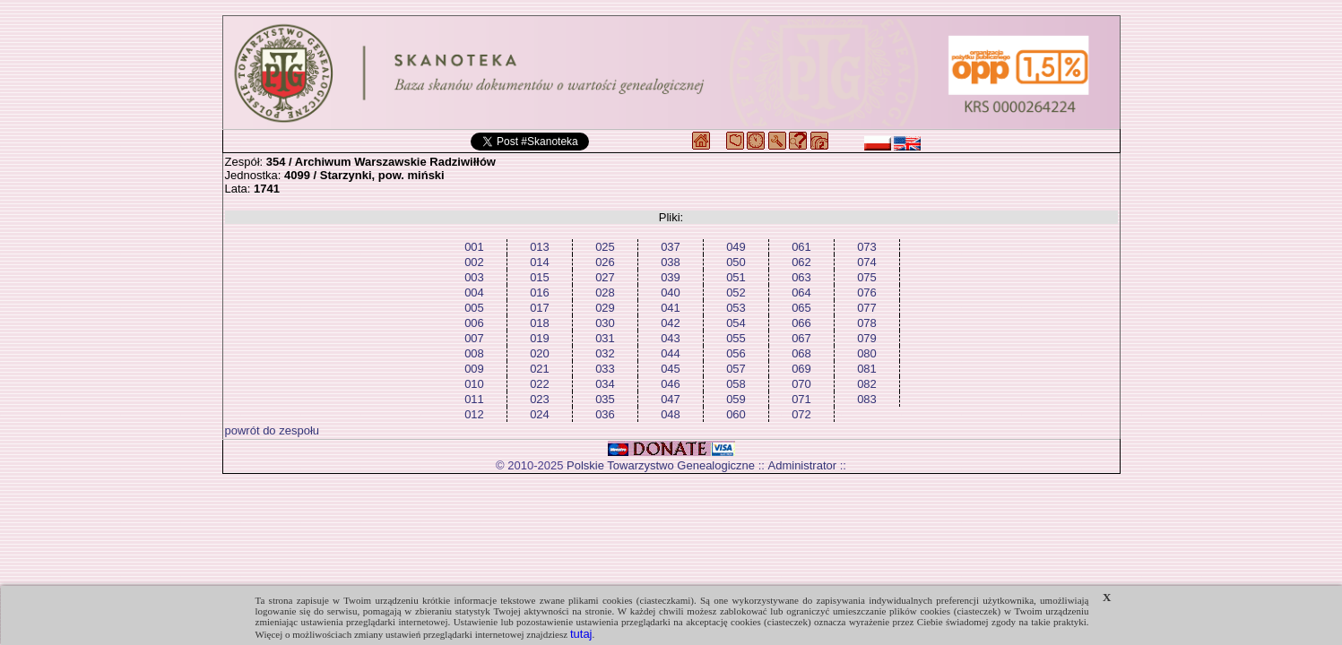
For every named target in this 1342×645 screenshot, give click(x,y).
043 (670, 338)
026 (605, 262)
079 (867, 338)
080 (867, 353)
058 (736, 384)
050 (736, 262)
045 (670, 368)
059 (736, 399)
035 (605, 399)
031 (605, 338)
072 (801, 414)
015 (540, 277)
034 (605, 384)
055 (736, 338)
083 (867, 399)
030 (605, 323)
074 (867, 262)
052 (736, 292)
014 (540, 262)
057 (736, 368)
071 (801, 399)
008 (474, 353)
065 (801, 307)
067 (801, 338)
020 (540, 353)
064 (801, 292)
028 (605, 292)
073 (867, 247)
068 (801, 353)
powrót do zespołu (272, 430)
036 (605, 414)
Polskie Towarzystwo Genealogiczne (661, 465)
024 (540, 414)
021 (540, 368)
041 (670, 307)
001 (474, 247)
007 (474, 338)
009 (474, 368)
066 (801, 323)
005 (474, 307)
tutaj (581, 634)
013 (540, 247)
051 (736, 277)
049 (736, 247)
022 (540, 384)
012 (474, 414)
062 (801, 262)
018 (540, 323)
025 (605, 247)
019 (540, 338)
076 (867, 292)
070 (801, 384)
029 (605, 307)
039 (670, 277)
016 (540, 292)
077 (867, 307)
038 (670, 262)
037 (670, 247)
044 (670, 353)
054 (736, 323)
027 (605, 277)
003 (474, 277)
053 (736, 307)
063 (801, 277)
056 (736, 353)
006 (474, 323)
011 (474, 399)
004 (474, 292)
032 (605, 353)
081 (867, 368)
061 (801, 247)
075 (867, 277)
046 (670, 384)
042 (670, 323)
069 (801, 368)
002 (474, 262)
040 (670, 292)
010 (474, 384)
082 (867, 384)
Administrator (802, 465)
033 (605, 368)
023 (540, 399)
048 (670, 414)
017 (540, 307)
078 (867, 323)
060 (736, 414)
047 (670, 399)
